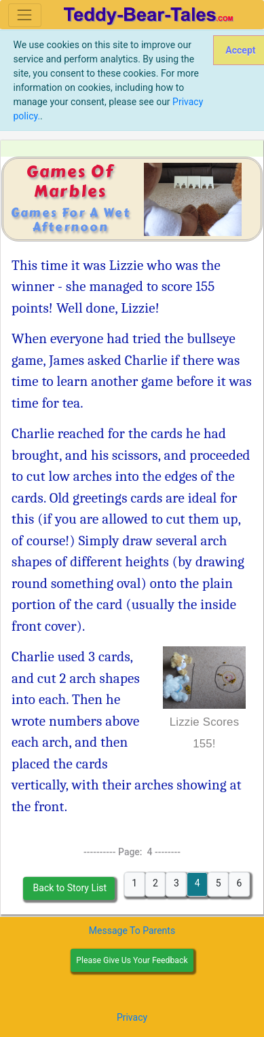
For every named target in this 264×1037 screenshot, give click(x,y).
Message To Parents (132, 930)
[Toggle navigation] (24, 15)
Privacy (132, 1017)
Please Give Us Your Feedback (131, 960)
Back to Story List (69, 887)
